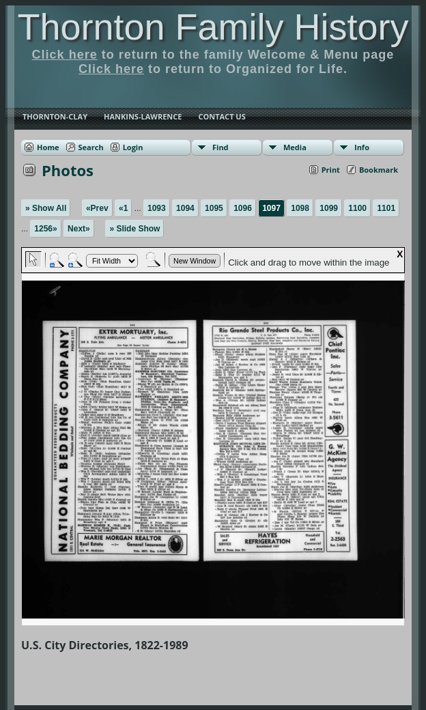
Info (361, 147)
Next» (79, 228)
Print (331, 170)
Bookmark (378, 170)
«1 (123, 208)
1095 (214, 208)
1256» (45, 228)
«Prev (97, 208)
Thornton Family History (212, 26)
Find (220, 147)
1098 (300, 208)
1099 (329, 208)
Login (133, 147)
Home (48, 147)
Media (295, 147)
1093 (156, 208)
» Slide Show (134, 228)
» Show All (45, 208)
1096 (242, 208)
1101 (386, 208)
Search (91, 147)
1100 (357, 208)
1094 (185, 208)
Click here (65, 54)
